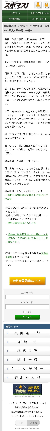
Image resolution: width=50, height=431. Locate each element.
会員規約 (33, 407)
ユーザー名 (27, 292)
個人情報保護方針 (19, 412)
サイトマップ (36, 416)
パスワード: (27, 302)
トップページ (14, 403)
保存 (27, 312)
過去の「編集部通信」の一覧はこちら (28, 234)
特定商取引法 (35, 412)
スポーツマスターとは (34, 403)
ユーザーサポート (19, 416)
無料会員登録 (21, 407)
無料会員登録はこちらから (22, 223)
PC (21, 423)
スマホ (33, 423)
